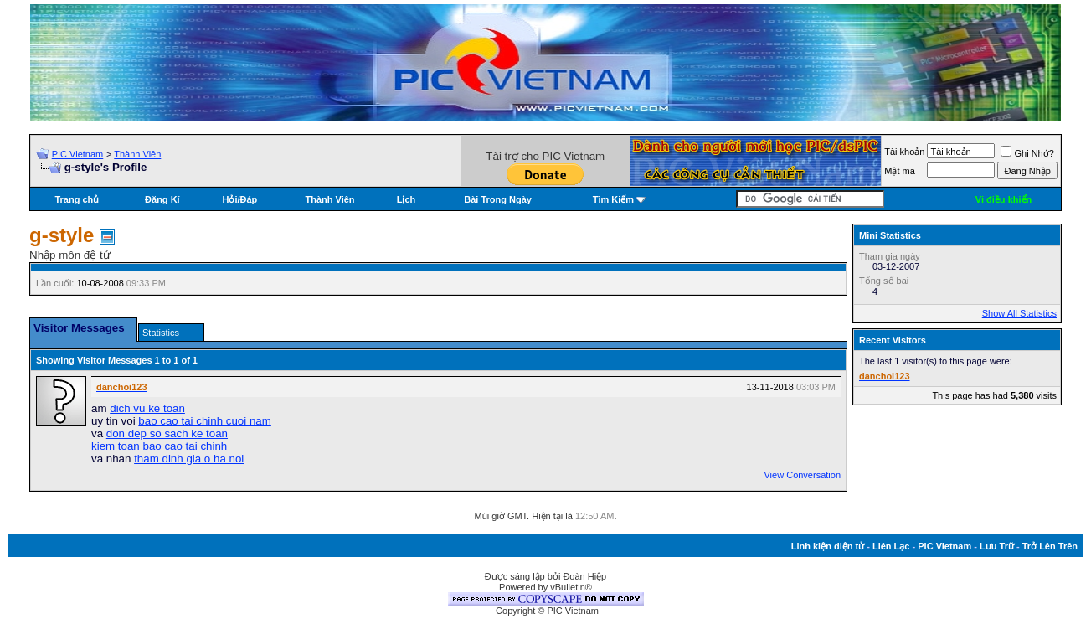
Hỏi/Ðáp (239, 199)
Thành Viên (137, 154)
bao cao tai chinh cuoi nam (204, 421)
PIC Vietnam (78, 154)
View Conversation (802, 475)
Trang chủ (76, 199)
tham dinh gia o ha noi (189, 458)
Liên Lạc (891, 546)
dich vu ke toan (147, 408)
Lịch (406, 199)
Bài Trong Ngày (498, 199)
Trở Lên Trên (1050, 546)
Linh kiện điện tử (827, 546)
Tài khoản (904, 152)
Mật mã (899, 171)
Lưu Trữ (997, 546)
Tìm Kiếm (613, 199)
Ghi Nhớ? (1027, 153)
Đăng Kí (162, 199)
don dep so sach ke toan (167, 433)
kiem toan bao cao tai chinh (159, 446)
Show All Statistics (1019, 313)
